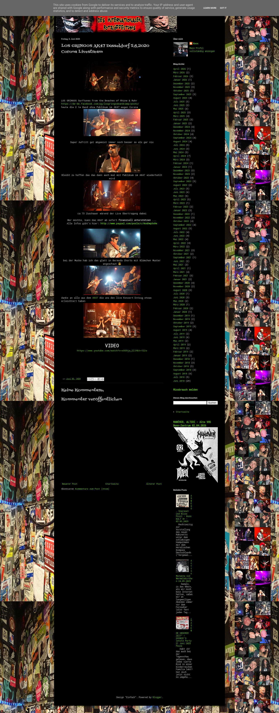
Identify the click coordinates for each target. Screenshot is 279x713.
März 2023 (179, 203)
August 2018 (180, 373)
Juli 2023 (179, 188)
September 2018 (182, 369)
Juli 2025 (179, 101)
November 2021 (181, 250)
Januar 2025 (180, 123)
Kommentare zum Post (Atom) (92, 488)
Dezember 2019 (181, 315)
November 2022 (181, 217)
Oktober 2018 (181, 366)
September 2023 (182, 181)
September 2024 (182, 137)
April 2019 (179, 344)
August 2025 (180, 97)
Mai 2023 (178, 195)
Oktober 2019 (181, 322)
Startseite (112, 483)
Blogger (157, 697)
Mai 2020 (178, 300)
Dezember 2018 (181, 358)
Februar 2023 (180, 206)
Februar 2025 (180, 119)
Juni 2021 (179, 261)
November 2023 (181, 174)
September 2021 (182, 257)
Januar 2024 (180, 166)
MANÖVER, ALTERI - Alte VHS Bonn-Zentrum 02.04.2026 (192, 423)
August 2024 (180, 141)
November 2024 (181, 130)
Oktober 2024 (181, 134)
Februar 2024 (180, 163)
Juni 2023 (179, 192)
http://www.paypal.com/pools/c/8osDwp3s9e (129, 223)
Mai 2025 (178, 108)
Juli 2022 (179, 232)
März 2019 (179, 348)
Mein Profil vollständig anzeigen (202, 49)
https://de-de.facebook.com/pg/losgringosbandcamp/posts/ (100, 103)
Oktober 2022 (181, 221)
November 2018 (181, 362)
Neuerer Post (69, 483)
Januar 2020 (180, 311)
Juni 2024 (179, 148)
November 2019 (181, 319)
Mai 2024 (178, 152)
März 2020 (179, 304)
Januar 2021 (180, 279)
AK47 (95, 297)
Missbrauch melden (185, 389)
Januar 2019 (180, 355)
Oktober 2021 (181, 253)
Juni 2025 (179, 105)
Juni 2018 (179, 380)
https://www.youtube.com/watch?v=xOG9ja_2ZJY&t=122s (112, 350)
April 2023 (179, 199)
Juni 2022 (179, 235)
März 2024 (179, 159)
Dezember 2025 (181, 83)
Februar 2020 (180, 308)
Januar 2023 (180, 210)
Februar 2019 (180, 351)
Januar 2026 (180, 79)
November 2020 (181, 286)
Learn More (210, 8)
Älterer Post (154, 483)
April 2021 (179, 268)
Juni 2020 (179, 297)
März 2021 (179, 272)
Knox (195, 43)
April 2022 (179, 243)
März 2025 (179, 116)
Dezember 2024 (181, 126)
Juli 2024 (179, 145)
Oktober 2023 (181, 177)
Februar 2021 (180, 275)
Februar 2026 (180, 76)
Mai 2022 (178, 239)
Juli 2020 (179, 293)
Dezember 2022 (181, 214)
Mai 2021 (178, 264)
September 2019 (182, 326)
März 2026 (179, 72)
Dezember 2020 (181, 282)
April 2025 (179, 112)
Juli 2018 (179, 377)
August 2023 (180, 185)
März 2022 (179, 246)
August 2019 (180, 329)
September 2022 (182, 224)
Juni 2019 (179, 337)
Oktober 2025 (181, 90)
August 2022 (180, 228)
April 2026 (179, 68)
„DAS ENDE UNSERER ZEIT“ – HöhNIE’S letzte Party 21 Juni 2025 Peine (184, 631)
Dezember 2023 (181, 170)
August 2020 (180, 290)
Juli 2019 (179, 333)
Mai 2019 (178, 340)
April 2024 (179, 155)
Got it (223, 8)
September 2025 (182, 94)
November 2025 (181, 87)
